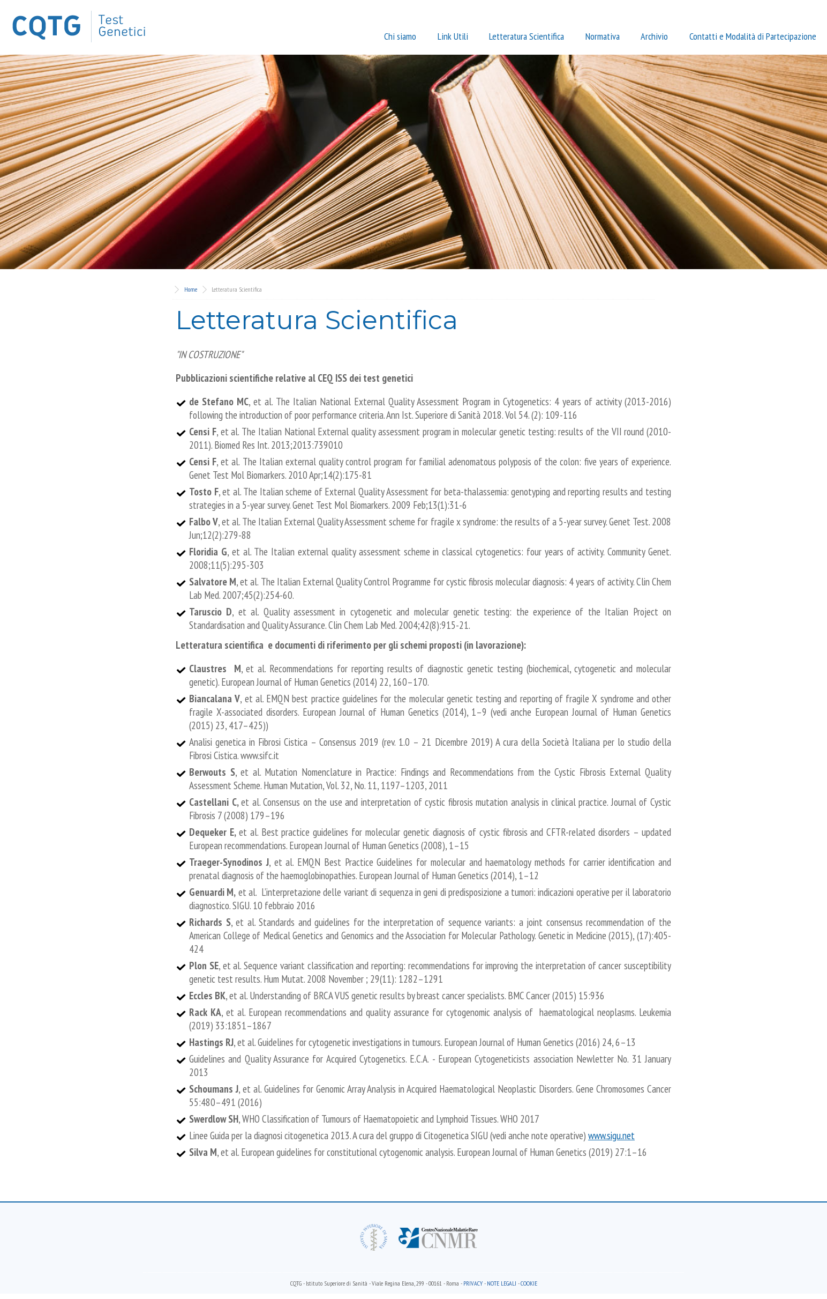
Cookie (529, 1283)
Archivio (654, 36)
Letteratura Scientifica (526, 36)
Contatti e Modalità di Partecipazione (752, 36)
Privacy (473, 1283)
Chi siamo (400, 36)
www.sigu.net (611, 1135)
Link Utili (453, 36)
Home (190, 289)
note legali (501, 1283)
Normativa (602, 36)
